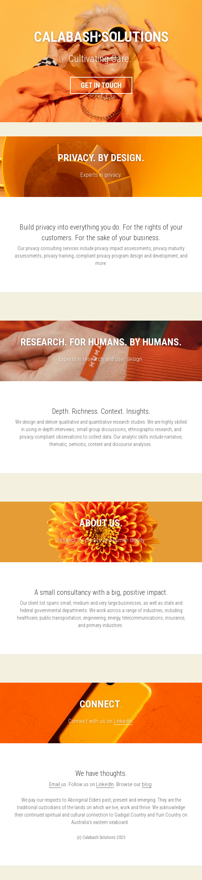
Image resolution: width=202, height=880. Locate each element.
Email (55, 784)
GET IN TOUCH (101, 85)
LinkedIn (123, 721)
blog (147, 784)
